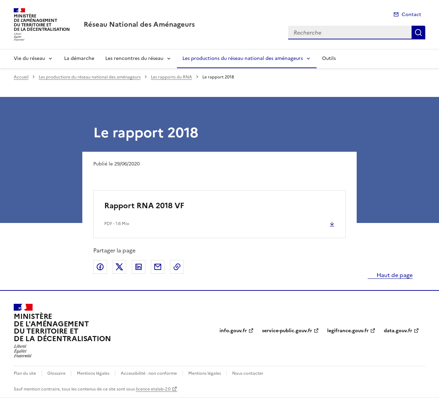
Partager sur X (119, 267)
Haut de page (394, 275)
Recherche (418, 32)
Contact (411, 14)
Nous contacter (247, 373)
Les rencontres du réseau (134, 58)
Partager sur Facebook (100, 267)
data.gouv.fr (398, 330)
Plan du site (25, 373)
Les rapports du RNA (171, 77)
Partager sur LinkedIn (138, 267)
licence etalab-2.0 (153, 389)
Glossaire (56, 373)
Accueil (21, 77)
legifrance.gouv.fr (348, 330)
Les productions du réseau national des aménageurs (242, 58)
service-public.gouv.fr (287, 330)
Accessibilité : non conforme (149, 373)
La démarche (79, 58)
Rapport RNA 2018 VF (144, 205)
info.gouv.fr (233, 330)
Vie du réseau (29, 58)
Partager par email (158, 267)
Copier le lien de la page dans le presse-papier (177, 267)
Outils (329, 58)
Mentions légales (93, 373)
